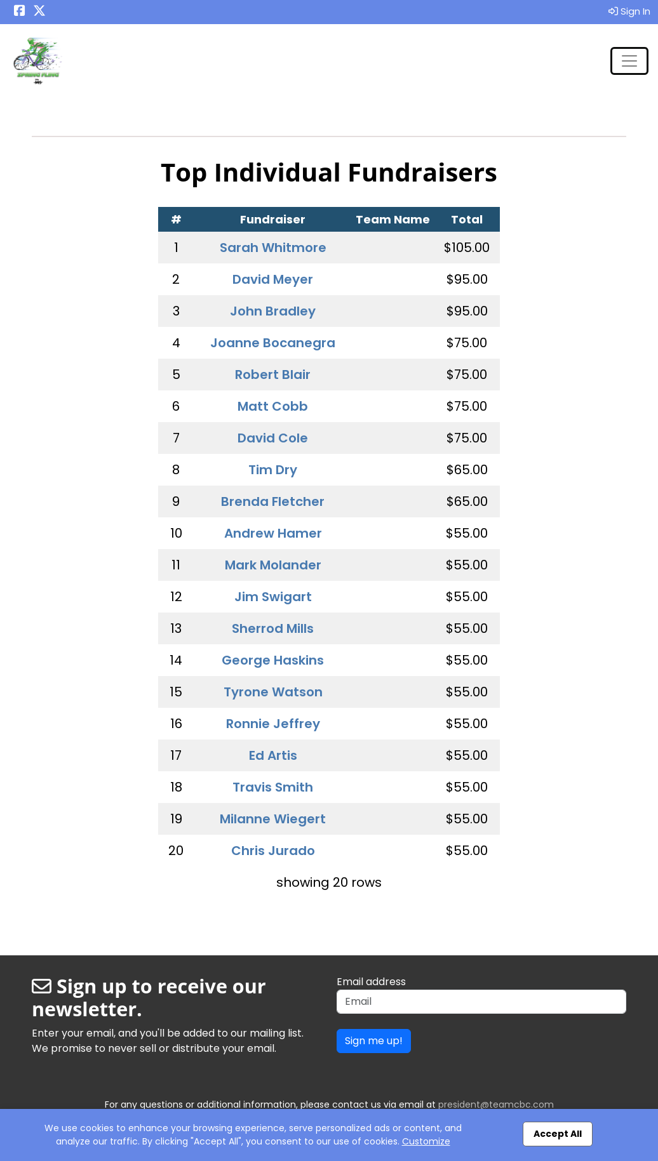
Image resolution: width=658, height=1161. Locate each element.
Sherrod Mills (273, 628)
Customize (426, 1141)
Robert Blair (273, 374)
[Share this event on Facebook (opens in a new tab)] (19, 11)
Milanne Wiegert (273, 819)
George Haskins (273, 660)
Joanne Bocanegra (272, 343)
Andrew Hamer (273, 533)
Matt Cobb (273, 406)
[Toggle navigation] (629, 61)
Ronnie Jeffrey (273, 724)
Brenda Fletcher (273, 501)
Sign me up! (374, 1040)
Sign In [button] (629, 11)
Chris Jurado (273, 850)
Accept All (558, 1133)
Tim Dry (272, 470)
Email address (371, 981)
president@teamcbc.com (496, 1104)
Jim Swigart (273, 597)
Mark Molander (273, 565)
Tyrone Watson (273, 692)
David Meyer (272, 279)
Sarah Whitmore (273, 247)
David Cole (273, 438)
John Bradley (273, 311)
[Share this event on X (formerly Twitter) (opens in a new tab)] (39, 11)
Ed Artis (273, 755)
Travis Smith (272, 787)
